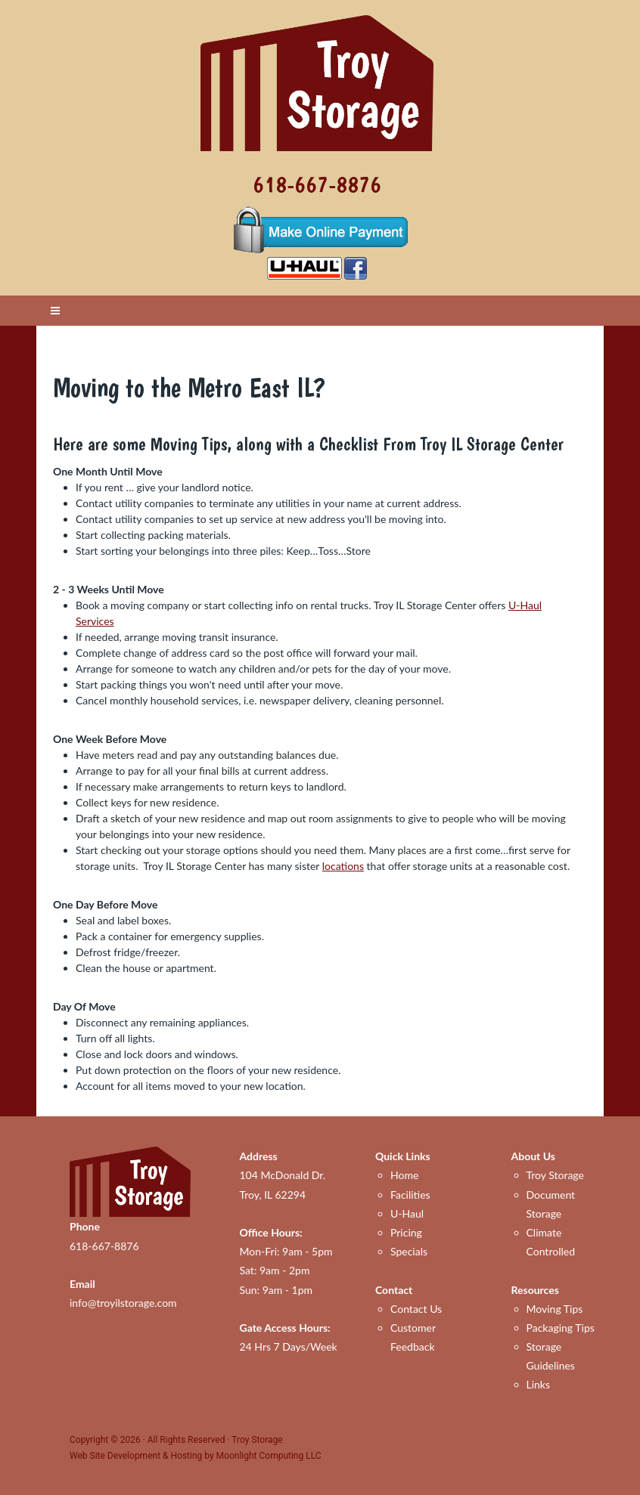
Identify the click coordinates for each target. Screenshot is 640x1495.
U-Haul (407, 1213)
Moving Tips (555, 1308)
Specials (408, 1251)
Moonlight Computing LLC (269, 1455)
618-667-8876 (317, 184)
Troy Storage (555, 1174)
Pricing (406, 1232)
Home (404, 1174)
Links (539, 1384)
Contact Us (416, 1308)
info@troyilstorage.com (123, 1302)
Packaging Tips (561, 1327)
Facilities (410, 1194)
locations (343, 865)
